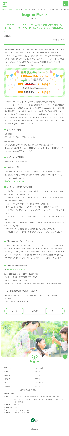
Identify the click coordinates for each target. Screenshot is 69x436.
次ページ (11, 311)
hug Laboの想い (39, 368)
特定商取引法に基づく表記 (27, 390)
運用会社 (7, 386)
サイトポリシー (39, 386)
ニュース (25, 9)
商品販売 (16, 407)
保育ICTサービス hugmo (11, 9)
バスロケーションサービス (22, 410)
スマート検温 (26, 412)
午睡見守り (17, 412)
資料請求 (7, 379)
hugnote (6, 371)
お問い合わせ (39, 382)
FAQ (5, 382)
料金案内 (7, 375)
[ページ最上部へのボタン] (65, 356)
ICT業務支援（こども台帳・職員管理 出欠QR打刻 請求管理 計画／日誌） (37, 396)
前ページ (58, 311)
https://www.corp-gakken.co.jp (16, 269)
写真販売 (16, 404)
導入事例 (37, 379)
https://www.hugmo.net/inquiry (14, 181)
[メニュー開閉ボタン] (65, 3)
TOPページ (7, 368)
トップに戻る (35, 311)
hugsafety (37, 371)
